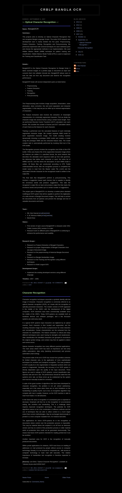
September (82, 40)
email (41, 213)
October (81, 37)
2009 (78, 28)
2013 (78, 22)
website (46, 213)
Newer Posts (27, 477)
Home (47, 477)
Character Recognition (34, 293)
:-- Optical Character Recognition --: (40, 22)
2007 (78, 34)
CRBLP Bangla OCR (61, 9)
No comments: (58, 282)
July (79, 52)
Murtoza (77, 68)
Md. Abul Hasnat (80, 66)
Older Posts (66, 477)
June (80, 55)
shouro (76, 71)
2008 (78, 31)
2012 (78, 25)
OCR (30, 285)
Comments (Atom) (38, 482)
